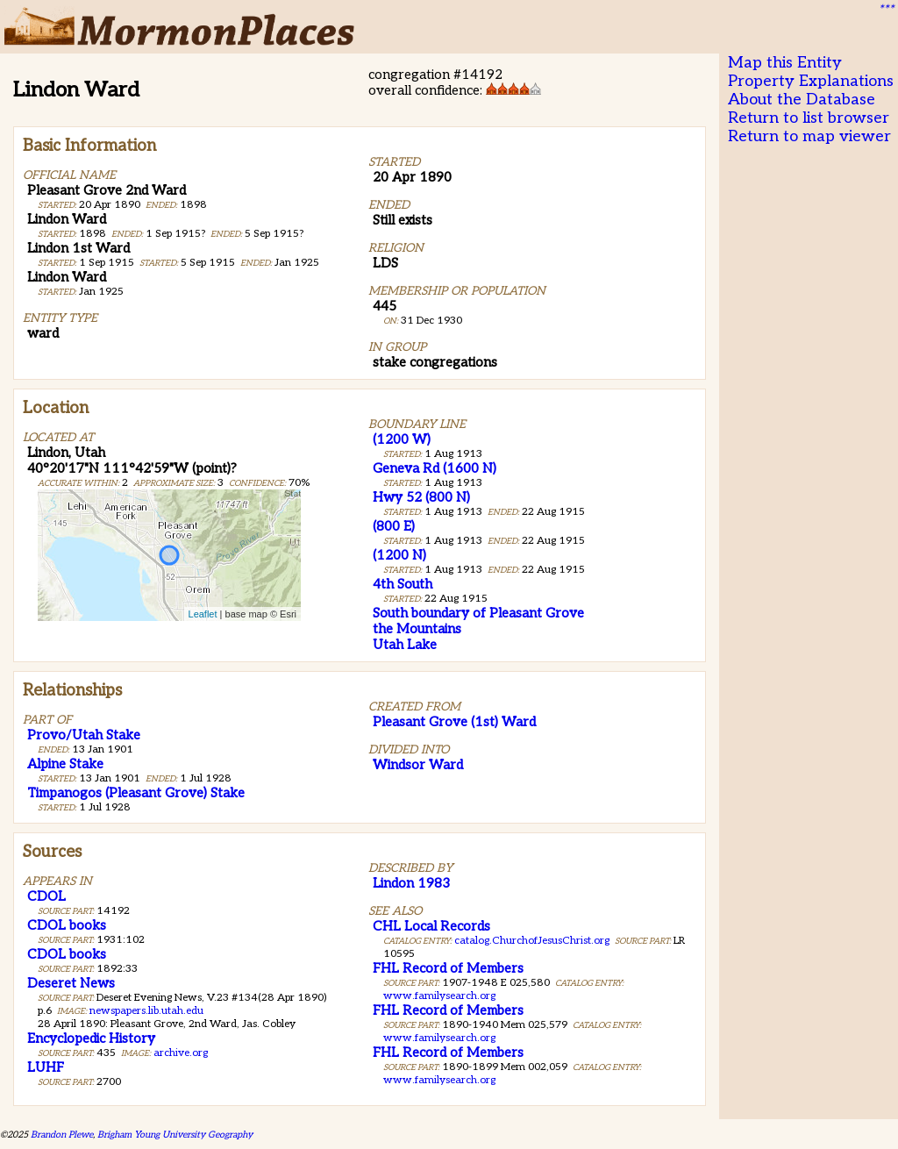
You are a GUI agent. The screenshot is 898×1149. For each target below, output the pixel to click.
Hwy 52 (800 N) (421, 497)
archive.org (180, 1053)
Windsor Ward (418, 765)
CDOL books (66, 925)
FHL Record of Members (448, 968)
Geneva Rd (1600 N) (434, 468)
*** (886, 10)
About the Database (801, 99)
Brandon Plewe (62, 1134)
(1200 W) (402, 439)
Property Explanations (811, 81)
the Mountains (417, 629)
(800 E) (394, 526)
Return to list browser (808, 118)
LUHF (45, 1067)
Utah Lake (405, 645)
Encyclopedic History (91, 1038)
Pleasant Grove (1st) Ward (454, 722)
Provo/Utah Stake (83, 735)
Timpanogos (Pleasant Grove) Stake (136, 793)
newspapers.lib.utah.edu (146, 1010)
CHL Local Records (431, 926)
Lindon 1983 (411, 883)
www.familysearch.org (439, 996)
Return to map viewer (809, 136)
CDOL (46, 896)
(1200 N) (399, 555)
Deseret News (71, 983)
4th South (402, 584)
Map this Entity (785, 63)
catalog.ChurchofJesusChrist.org (531, 940)
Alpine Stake (65, 764)
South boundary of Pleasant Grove (478, 613)
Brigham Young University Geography (175, 1134)
